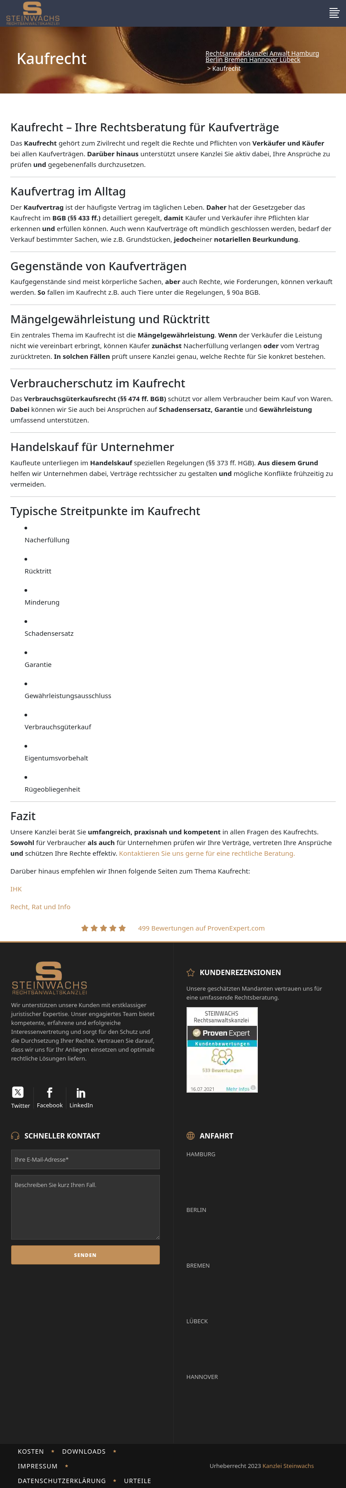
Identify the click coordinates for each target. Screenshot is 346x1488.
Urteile (137, 1480)
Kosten (31, 1451)
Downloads (84, 1451)
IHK (16, 888)
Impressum (38, 1466)
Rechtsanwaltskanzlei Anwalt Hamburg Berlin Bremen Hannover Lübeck (262, 56)
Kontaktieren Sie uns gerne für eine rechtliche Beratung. (208, 853)
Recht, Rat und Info (40, 906)
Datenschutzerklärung (62, 1480)
